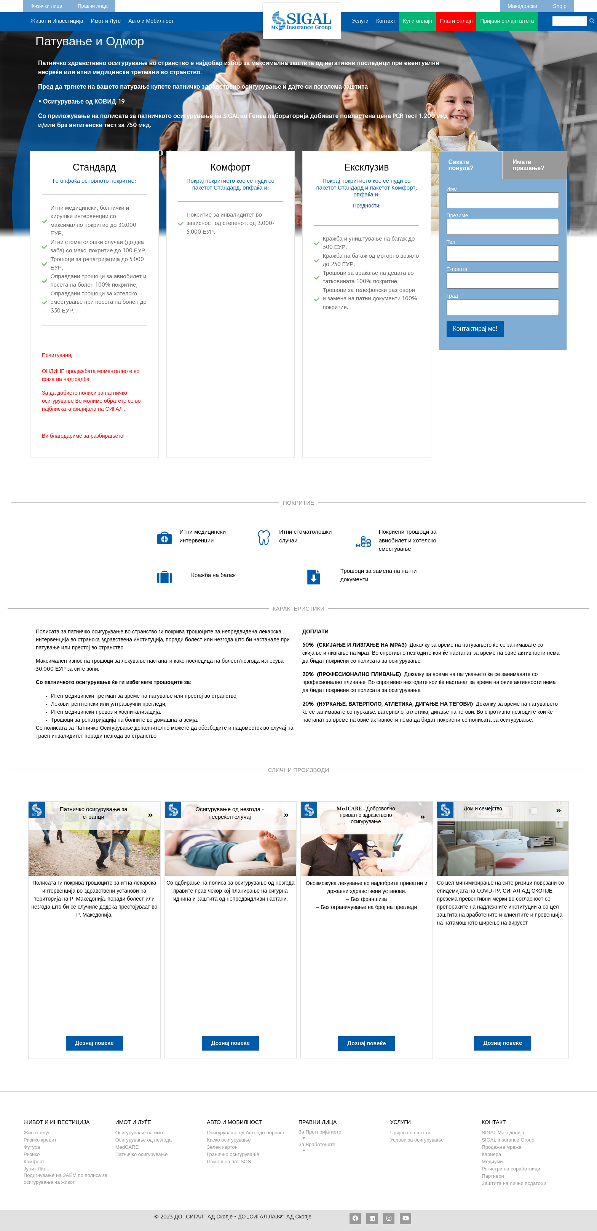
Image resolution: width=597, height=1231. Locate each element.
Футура (32, 1147)
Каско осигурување (229, 1140)
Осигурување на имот (140, 1132)
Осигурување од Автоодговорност (246, 1132)
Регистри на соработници (511, 1169)
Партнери (493, 1176)
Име (503, 195)
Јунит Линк (36, 1169)
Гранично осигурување (233, 1154)
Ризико (32, 1154)
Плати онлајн (456, 21)
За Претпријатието (319, 1132)
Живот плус (37, 1132)
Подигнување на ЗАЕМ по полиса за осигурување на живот (65, 1175)
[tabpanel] (503, 264)
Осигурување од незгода (143, 1140)
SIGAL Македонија (503, 1132)
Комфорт (34, 1161)
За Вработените (316, 1144)
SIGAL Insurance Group (508, 1140)
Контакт (385, 25)
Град (503, 302)
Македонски (522, 5)
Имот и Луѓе (106, 25)
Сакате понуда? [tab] (461, 165)
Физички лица (46, 5)
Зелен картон (222, 1147)
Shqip (560, 5)
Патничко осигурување (141, 1154)
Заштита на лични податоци (514, 1183)
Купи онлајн (417, 25)
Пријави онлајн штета (507, 21)
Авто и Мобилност (151, 25)
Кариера (491, 1154)
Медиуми (492, 1161)
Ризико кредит (40, 1140)
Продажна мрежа (501, 1147)
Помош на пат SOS (229, 1161)
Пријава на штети (410, 1132)
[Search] (592, 21)
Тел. (503, 248)
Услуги (360, 25)
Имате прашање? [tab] (528, 165)
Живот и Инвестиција (56, 25)
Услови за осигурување (417, 1140)
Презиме (503, 222)
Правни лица (92, 5)
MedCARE (127, 1147)
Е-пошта (503, 275)
